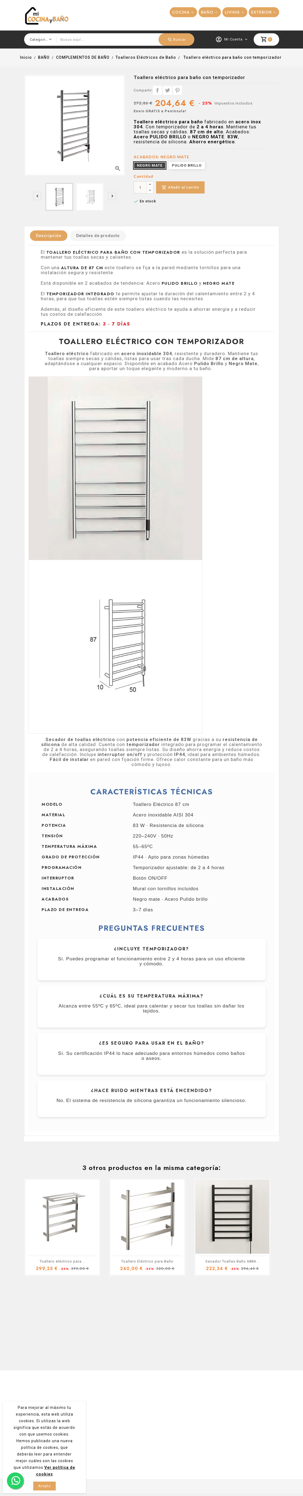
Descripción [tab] (48, 235)
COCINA (181, 12)
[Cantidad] (140, 187)
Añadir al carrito (180, 187)
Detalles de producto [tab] (98, 235)
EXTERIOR (261, 12)
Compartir (157, 90)
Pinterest (177, 90)
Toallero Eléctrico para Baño (147, 1261)
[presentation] (37, 196)
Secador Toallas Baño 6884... (232, 1261)
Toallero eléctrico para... (62, 1261)
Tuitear (167, 90)
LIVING (232, 12)
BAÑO (207, 12)
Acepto (44, 1486)
